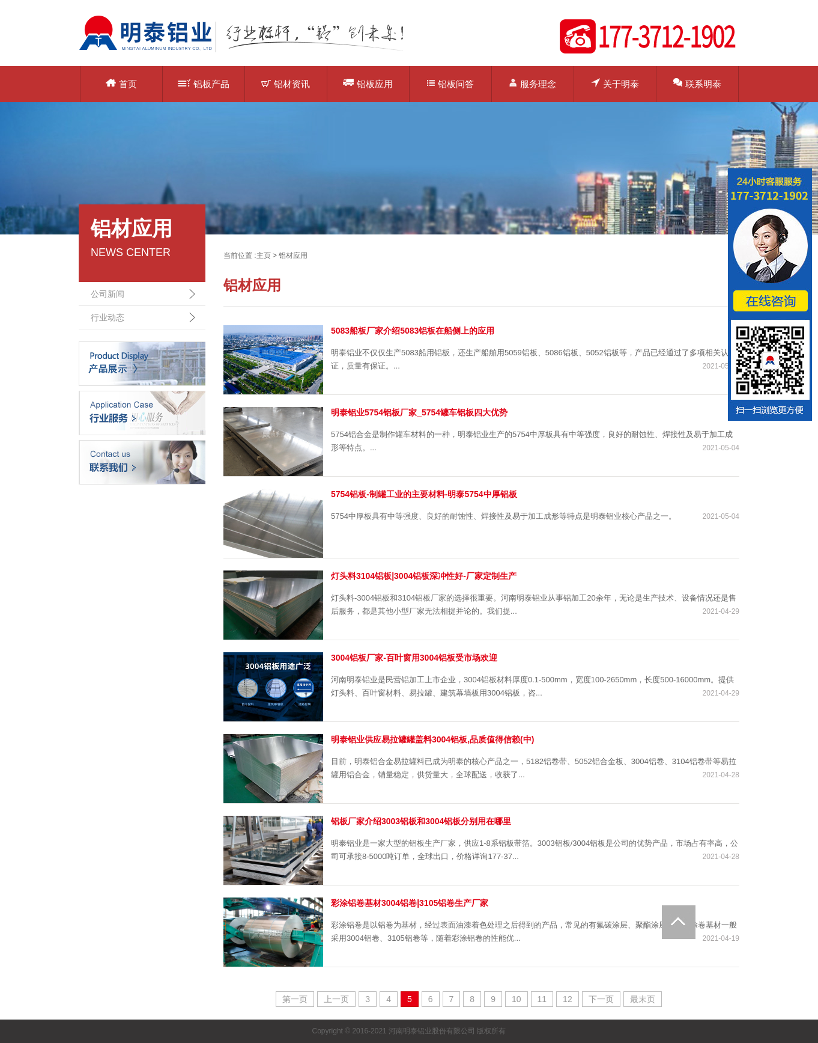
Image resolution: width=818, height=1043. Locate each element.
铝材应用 (293, 255)
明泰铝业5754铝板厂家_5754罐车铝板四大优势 (419, 412)
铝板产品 (203, 84)
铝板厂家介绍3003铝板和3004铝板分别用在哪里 (421, 821)
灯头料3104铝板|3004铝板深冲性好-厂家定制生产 (424, 576)
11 (542, 999)
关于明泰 (615, 83)
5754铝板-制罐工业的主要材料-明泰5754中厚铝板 (424, 494)
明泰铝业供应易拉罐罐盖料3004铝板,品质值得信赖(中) (432, 739)
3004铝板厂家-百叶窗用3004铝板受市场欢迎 (414, 657)
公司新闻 (107, 294)
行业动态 (107, 317)
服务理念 (532, 83)
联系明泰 (697, 83)
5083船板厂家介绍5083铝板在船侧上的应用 (412, 330)
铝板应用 (368, 83)
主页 (263, 255)
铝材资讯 (285, 84)
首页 (121, 84)
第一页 (295, 999)
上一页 (336, 999)
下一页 (601, 999)
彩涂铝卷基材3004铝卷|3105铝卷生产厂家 (409, 903)
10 (516, 999)
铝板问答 (450, 84)
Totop (678, 922)
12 (567, 999)
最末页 (642, 999)
